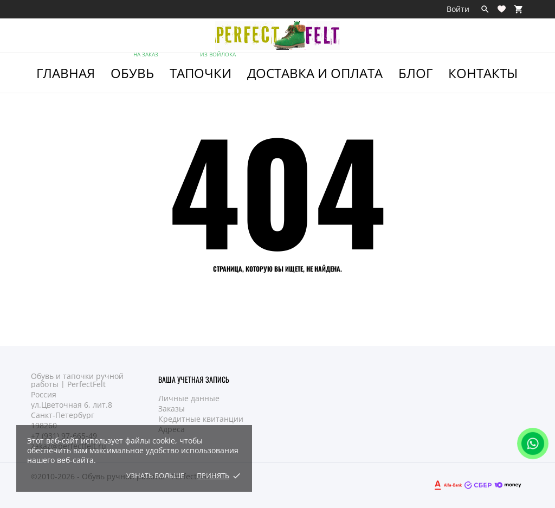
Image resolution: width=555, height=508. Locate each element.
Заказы (171, 408)
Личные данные (189, 398)
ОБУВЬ (135, 67)
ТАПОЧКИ (203, 67)
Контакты (483, 73)
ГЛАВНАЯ (65, 73)
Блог (415, 73)
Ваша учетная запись (193, 379)
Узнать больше (155, 475)
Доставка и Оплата (315, 73)
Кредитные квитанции (200, 419)
